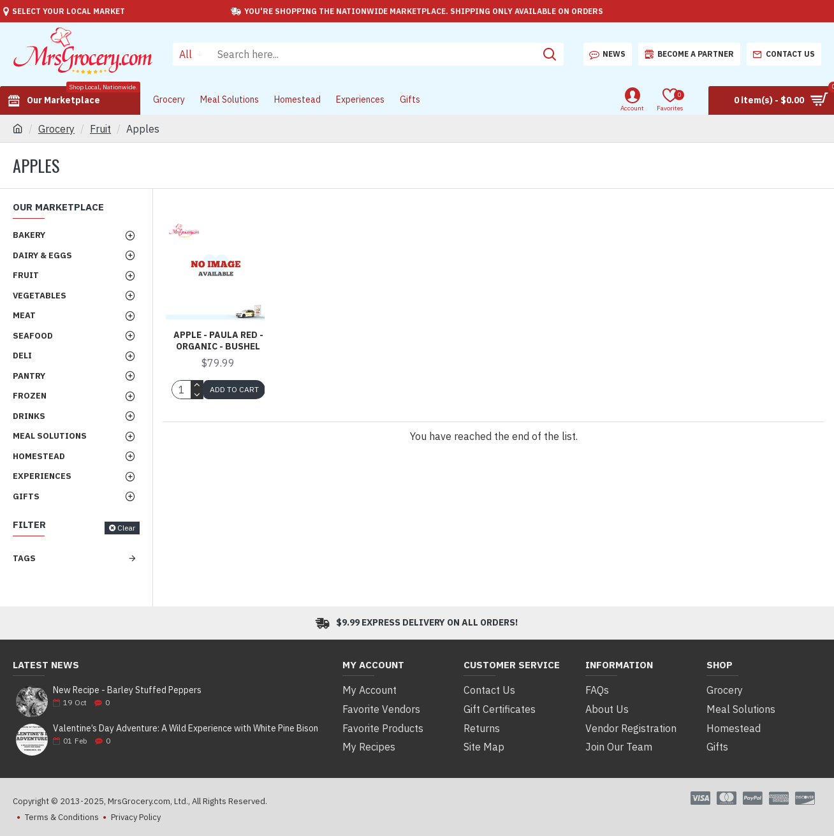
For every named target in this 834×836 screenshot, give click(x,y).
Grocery (56, 128)
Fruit (100, 128)
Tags (24, 558)
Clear (126, 527)
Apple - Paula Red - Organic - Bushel (218, 340)
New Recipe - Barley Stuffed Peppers (127, 690)
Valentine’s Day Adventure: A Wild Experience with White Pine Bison (185, 728)
